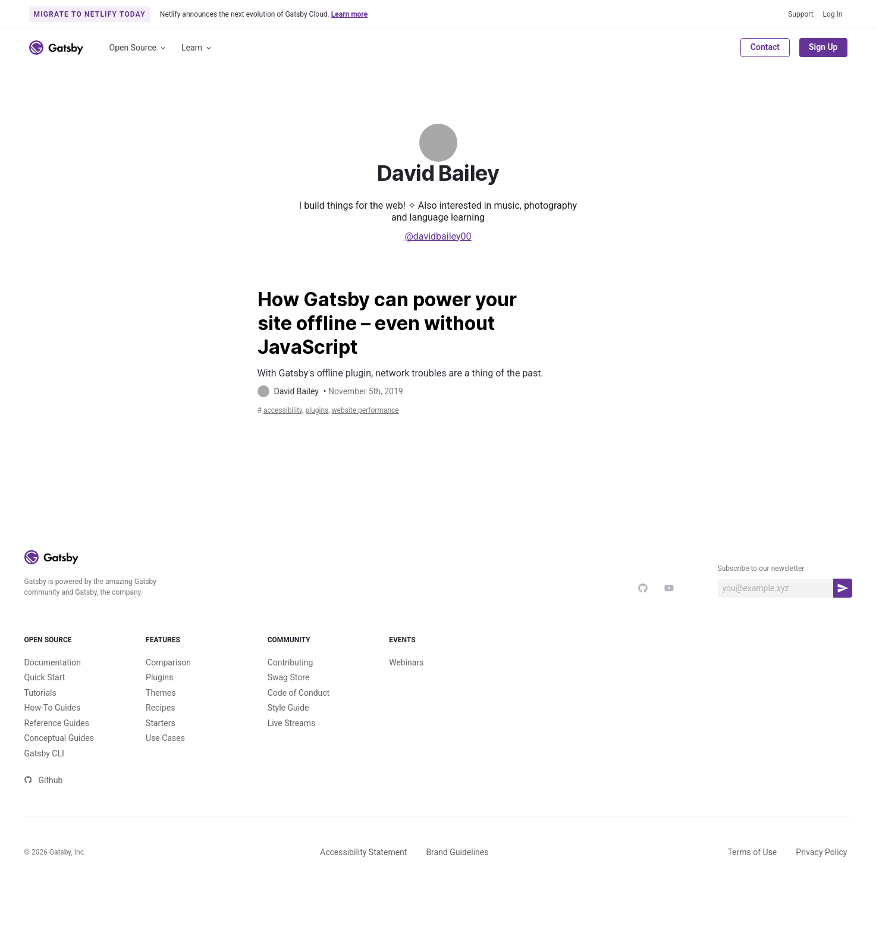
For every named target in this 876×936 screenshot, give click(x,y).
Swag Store (289, 725)
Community (317, 678)
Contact (765, 47)
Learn (197, 48)
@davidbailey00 (437, 236)
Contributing (290, 710)
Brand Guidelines (457, 899)
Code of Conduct (299, 740)
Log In (833, 14)
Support (800, 14)
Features (195, 678)
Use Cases (165, 785)
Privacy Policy (821, 899)
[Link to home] (56, 47)
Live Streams (292, 770)
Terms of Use (752, 899)
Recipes (160, 755)
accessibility (289, 437)
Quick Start (44, 725)
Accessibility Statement (363, 899)
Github (43, 828)
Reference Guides (56, 770)
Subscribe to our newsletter (761, 596)
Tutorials (40, 740)
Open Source (138, 48)
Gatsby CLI (44, 801)
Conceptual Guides (59, 785)
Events (438, 678)
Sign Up (823, 47)
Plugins (159, 725)
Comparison (168, 710)
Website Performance (400, 437)
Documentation (52, 710)
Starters (160, 770)
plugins (334, 437)
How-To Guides (52, 755)
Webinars (406, 710)
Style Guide (288, 755)
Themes (160, 740)
